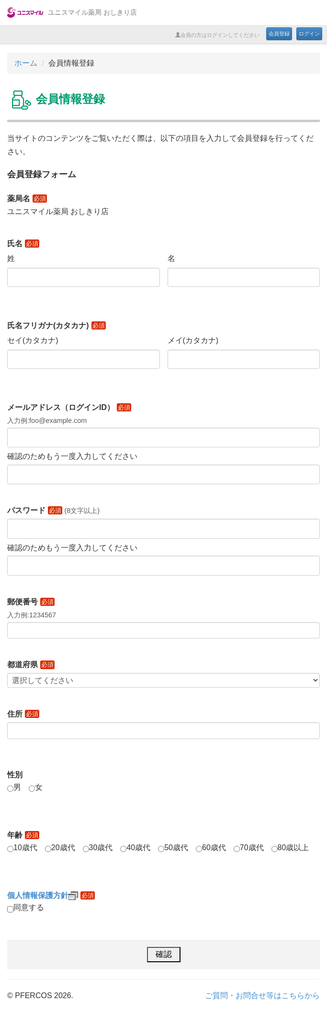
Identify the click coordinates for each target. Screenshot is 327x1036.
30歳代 (101, 847)
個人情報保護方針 (42, 895)
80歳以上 (293, 847)
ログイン (309, 33)
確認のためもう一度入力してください (72, 456)
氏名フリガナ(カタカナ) (56, 325)
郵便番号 (31, 602)
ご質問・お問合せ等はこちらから (262, 995)
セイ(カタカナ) (32, 340)
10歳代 (25, 847)
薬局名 (27, 198)
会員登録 (279, 33)
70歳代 (252, 847)
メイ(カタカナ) (193, 340)
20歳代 (63, 847)
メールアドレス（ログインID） (69, 407)
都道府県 (31, 664)
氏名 (23, 243)
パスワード (34, 510)
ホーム (25, 63)
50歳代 (176, 847)
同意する (28, 907)
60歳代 (214, 847)
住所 (23, 714)
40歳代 (138, 847)
